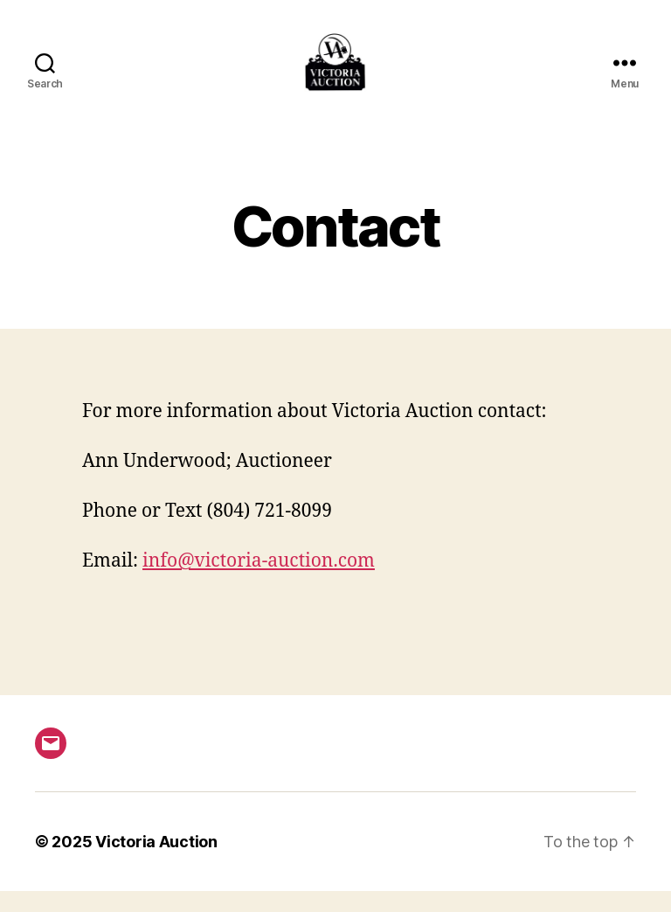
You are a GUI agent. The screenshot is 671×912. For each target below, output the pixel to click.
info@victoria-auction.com (258, 582)
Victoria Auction (156, 862)
